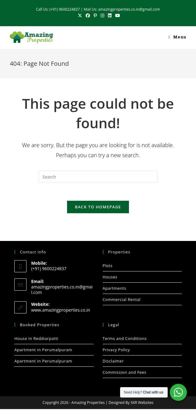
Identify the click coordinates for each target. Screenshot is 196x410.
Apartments (114, 289)
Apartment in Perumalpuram (43, 350)
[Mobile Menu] (177, 37)
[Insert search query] (98, 177)
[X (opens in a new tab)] (80, 15)
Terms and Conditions (125, 339)
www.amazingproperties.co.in (60, 310)
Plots (108, 266)
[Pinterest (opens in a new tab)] (95, 15)
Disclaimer (113, 362)
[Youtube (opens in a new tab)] (116, 15)
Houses (110, 277)
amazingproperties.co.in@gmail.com (62, 290)
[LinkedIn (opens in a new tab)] (109, 15)
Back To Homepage (98, 207)
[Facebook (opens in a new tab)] (88, 15)
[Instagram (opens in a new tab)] (102, 15)
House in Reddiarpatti (36, 339)
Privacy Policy (116, 350)
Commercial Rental (122, 300)
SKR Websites (141, 403)
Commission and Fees (125, 373)
